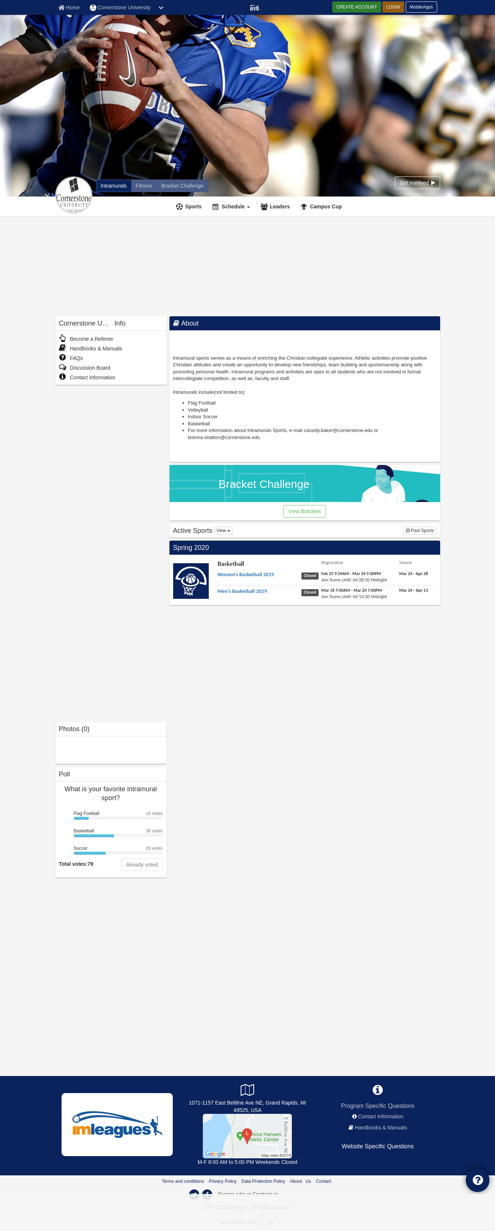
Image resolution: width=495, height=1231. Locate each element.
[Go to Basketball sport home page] (191, 580)
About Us (300, 1181)
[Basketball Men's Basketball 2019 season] (413, 590)
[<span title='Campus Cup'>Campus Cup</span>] (322, 206)
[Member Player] (255, 6)
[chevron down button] (161, 7)
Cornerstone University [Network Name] (120, 7)
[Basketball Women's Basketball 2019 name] (246, 574)
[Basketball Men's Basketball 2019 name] (242, 591)
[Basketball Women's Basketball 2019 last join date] (354, 580)
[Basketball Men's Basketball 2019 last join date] (354, 596)
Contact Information (87, 377)
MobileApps (421, 7)
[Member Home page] (69, 7)
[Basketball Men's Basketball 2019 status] (311, 592)
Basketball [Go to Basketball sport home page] (231, 564)
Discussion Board (84, 368)
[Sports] (189, 206)
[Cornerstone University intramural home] (113, 186)
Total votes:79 (76, 864)
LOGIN (393, 7)
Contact (323, 1181)
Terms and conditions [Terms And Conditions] (183, 1181)
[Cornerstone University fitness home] (144, 186)
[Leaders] (276, 206)
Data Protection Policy (263, 1181)
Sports (193, 206)
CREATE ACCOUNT (356, 7)
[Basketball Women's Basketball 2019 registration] (351, 573)
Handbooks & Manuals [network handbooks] (381, 1128)
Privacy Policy (223, 1181)
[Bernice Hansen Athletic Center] (247, 1136)
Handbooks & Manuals (90, 349)
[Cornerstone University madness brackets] (182, 186)
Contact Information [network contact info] (380, 1116)
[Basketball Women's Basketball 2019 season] (413, 573)
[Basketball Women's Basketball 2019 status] (311, 575)
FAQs (71, 358)
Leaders (280, 206)
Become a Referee (86, 339)
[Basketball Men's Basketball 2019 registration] (351, 590)
